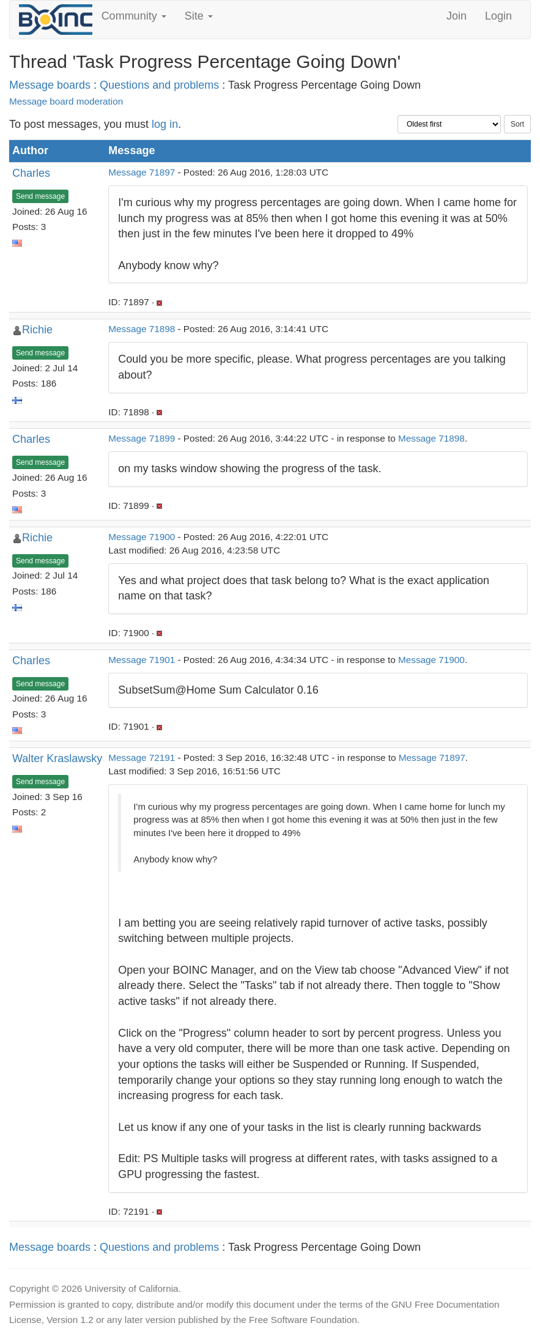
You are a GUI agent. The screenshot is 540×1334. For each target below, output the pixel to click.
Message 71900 (141, 537)
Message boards (50, 85)
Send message (40, 196)
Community (134, 16)
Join (456, 16)
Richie (37, 330)
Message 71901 (141, 659)
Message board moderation (66, 101)
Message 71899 (141, 438)
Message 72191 (141, 757)
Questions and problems (159, 85)
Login (498, 16)
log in (165, 124)
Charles (31, 173)
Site (199, 16)
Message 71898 (141, 329)
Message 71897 (141, 172)
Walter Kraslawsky (57, 758)
